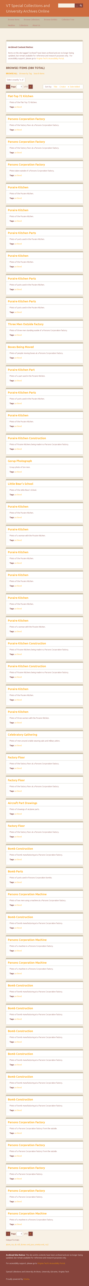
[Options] (77, 5)
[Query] (70, 5)
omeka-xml (39, 1245)
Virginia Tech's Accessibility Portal (50, 58)
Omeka (26, 1279)
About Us (36, 25)
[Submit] (81, 5)
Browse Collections (32, 20)
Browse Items (13, 20)
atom (8, 1245)
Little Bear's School (20, 483)
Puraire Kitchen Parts (22, 233)
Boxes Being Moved (21, 347)
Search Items (39, 73)
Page (16, 87)
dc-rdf (17, 1245)
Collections (23, 25)
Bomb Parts (15, 871)
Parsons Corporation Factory (26, 118)
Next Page (31, 87)
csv (12, 1245)
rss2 (47, 1245)
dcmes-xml (25, 1245)
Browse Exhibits (50, 20)
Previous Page (8, 87)
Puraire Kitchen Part (21, 369)
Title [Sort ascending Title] (56, 87)
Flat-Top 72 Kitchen (20, 96)
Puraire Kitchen (18, 187)
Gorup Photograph (20, 461)
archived (18, 107)
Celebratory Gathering (22, 734)
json (32, 1245)
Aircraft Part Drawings (22, 803)
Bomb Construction (20, 848)
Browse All (11, 73)
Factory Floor (16, 757)
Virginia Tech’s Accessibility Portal (51, 1263)
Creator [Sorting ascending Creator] (63, 87)
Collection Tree (68, 20)
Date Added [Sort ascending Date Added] (75, 87)
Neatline (11, 25)
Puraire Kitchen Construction (27, 438)
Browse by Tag (25, 73)
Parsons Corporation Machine (27, 894)
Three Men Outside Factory (25, 324)
